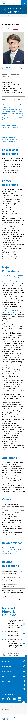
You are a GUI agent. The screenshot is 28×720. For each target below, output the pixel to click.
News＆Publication (9, 677)
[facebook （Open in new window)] (8, 699)
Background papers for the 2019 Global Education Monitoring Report (13, 592)
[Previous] (23, 15)
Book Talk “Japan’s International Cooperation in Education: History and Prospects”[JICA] (13, 551)
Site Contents (6, 681)
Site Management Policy (8, 707)
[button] (7, 67)
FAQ (3, 685)
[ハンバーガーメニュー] (24, 2)
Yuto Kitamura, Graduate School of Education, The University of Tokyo (13, 140)
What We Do (6, 666)
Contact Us (5, 689)
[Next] (25, 15)
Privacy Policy (5, 709)
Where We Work (7, 671)
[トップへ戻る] (23, 702)
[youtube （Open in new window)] (14, 699)
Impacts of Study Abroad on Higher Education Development (13, 572)
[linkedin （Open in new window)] (19, 699)
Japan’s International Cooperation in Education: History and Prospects (11, 310)
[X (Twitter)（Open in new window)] (3, 699)
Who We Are (6, 661)
